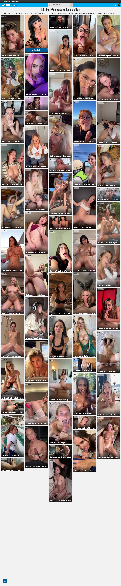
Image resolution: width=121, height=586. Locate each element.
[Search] (71, 5)
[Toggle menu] (21, 5)
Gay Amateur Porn (15, 1)
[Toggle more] (119, 13)
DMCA (4, 581)
